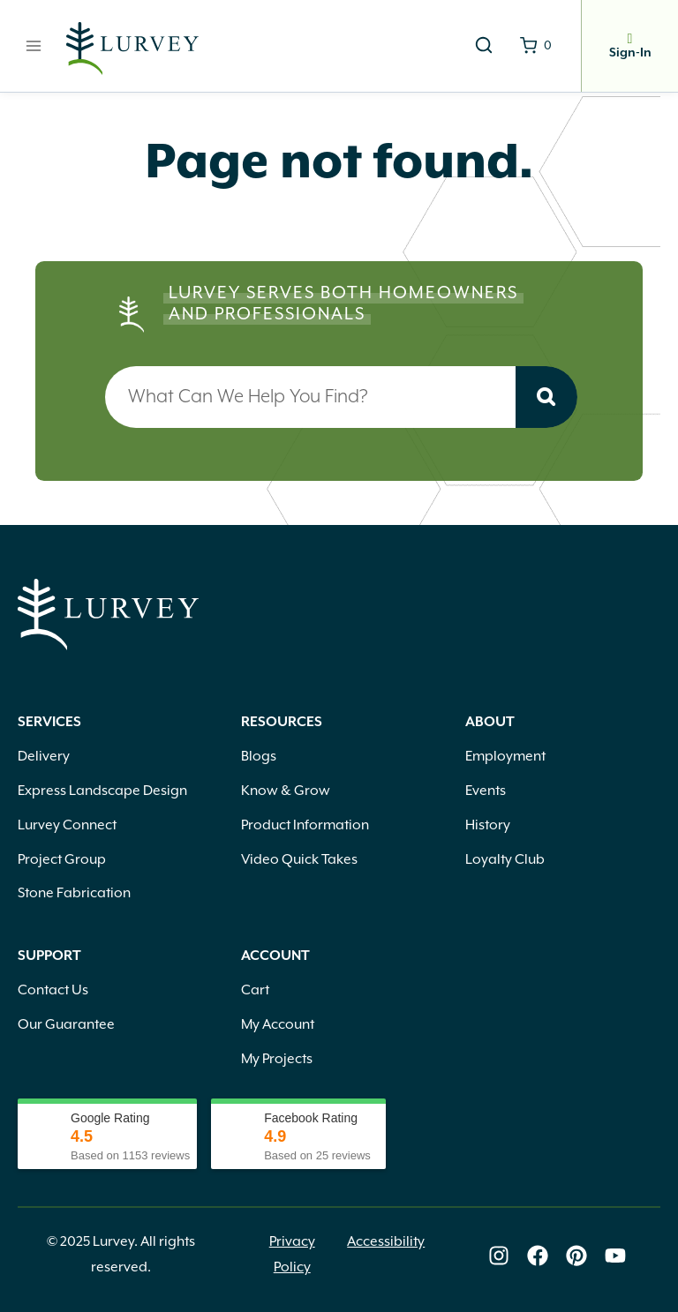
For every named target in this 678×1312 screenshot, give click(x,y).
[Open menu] (34, 45)
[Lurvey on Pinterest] (576, 1256)
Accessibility (386, 1242)
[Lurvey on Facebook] (537, 1256)
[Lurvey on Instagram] (498, 1256)
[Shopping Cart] (536, 46)
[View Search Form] (483, 46)
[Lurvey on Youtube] (615, 1256)
